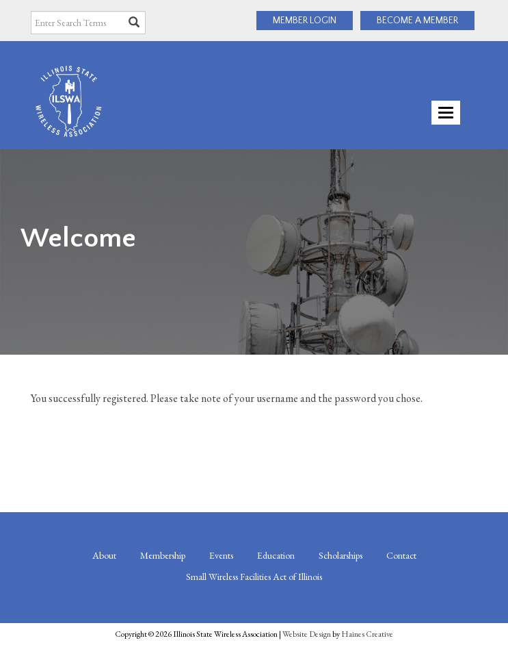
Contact (401, 555)
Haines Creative (367, 634)
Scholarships (340, 555)
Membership (162, 555)
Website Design (306, 634)
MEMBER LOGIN (304, 20)
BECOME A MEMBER (417, 20)
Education (276, 555)
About (104, 555)
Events (221, 555)
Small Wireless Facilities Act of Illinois (254, 576)
